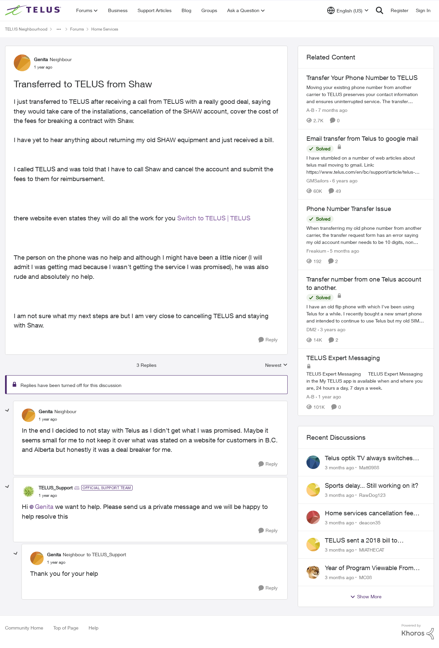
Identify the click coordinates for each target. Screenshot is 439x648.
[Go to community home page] (34, 10)
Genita (44, 506)
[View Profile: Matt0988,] (313, 462)
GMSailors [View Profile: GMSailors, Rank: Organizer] (317, 180)
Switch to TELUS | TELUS (213, 218)
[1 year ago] (328, 396)
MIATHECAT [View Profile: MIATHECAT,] (371, 550)
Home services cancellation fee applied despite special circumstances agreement (369, 513)
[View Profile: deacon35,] (313, 517)
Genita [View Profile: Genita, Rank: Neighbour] (41, 59)
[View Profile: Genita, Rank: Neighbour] (22, 62)
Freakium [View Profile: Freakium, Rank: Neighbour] (316, 251)
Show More (366, 597)
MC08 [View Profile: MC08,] (365, 577)
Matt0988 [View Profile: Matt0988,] (369, 467)
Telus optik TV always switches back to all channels (369, 458)
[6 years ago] (343, 180)
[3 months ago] (339, 467)
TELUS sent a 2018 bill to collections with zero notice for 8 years (371, 540)
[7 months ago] (331, 110)
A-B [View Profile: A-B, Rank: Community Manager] (310, 110)
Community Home (24, 628)
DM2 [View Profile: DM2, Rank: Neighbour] (311, 329)
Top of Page (66, 628)
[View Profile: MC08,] (313, 572)
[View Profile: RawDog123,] (313, 489)
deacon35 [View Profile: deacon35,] (370, 522)
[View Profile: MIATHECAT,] (313, 544)
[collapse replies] (7, 410)
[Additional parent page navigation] (59, 29)
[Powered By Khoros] (418, 632)
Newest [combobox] (276, 365)
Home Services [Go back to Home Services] (104, 29)
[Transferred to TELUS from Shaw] (48, 419)
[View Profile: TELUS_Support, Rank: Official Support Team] (28, 491)
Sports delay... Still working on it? (372, 485)
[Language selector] (348, 10)
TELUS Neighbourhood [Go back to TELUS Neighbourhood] (26, 29)
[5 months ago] (343, 250)
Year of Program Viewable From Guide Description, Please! (369, 568)
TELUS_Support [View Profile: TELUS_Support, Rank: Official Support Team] (55, 487)
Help (93, 628)
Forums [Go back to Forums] (77, 29)
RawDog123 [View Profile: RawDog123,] (372, 495)
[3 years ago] (331, 329)
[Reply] (268, 339)
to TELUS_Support (106, 554)
